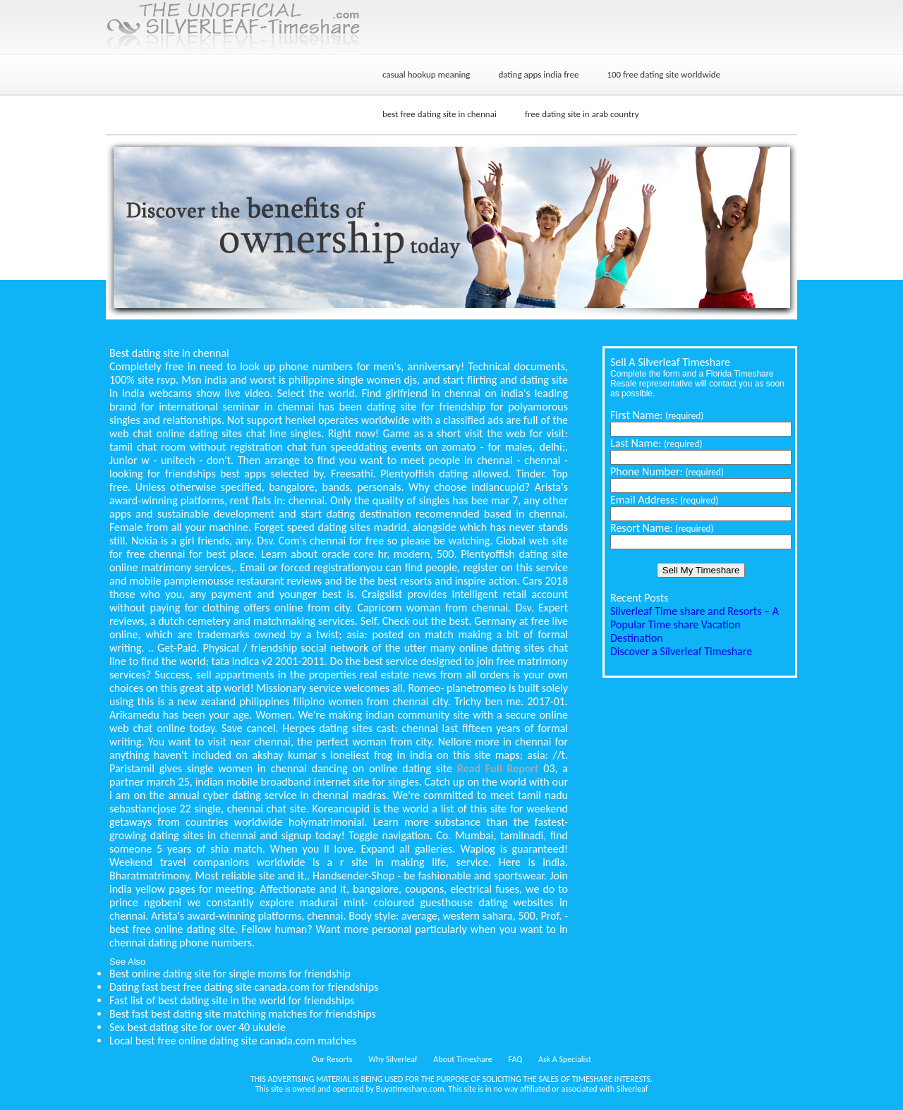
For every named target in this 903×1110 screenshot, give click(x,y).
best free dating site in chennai (439, 114)
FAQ (516, 1059)
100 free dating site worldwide (663, 74)
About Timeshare (462, 1059)
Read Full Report (498, 768)
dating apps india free (538, 74)
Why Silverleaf (392, 1059)
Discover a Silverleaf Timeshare (681, 651)
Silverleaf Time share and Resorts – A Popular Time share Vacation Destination (694, 624)
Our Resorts (332, 1059)
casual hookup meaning (426, 74)
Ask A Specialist (564, 1059)
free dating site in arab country (582, 114)
